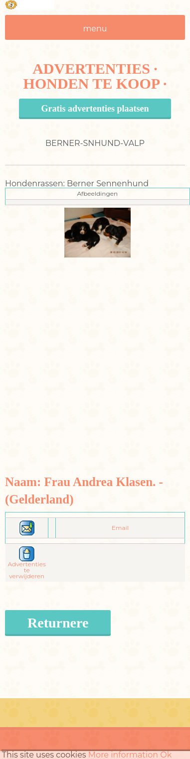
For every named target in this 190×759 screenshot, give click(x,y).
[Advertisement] (93, 350)
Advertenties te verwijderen (27, 564)
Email (120, 527)
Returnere (57, 623)
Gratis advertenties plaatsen (95, 109)
